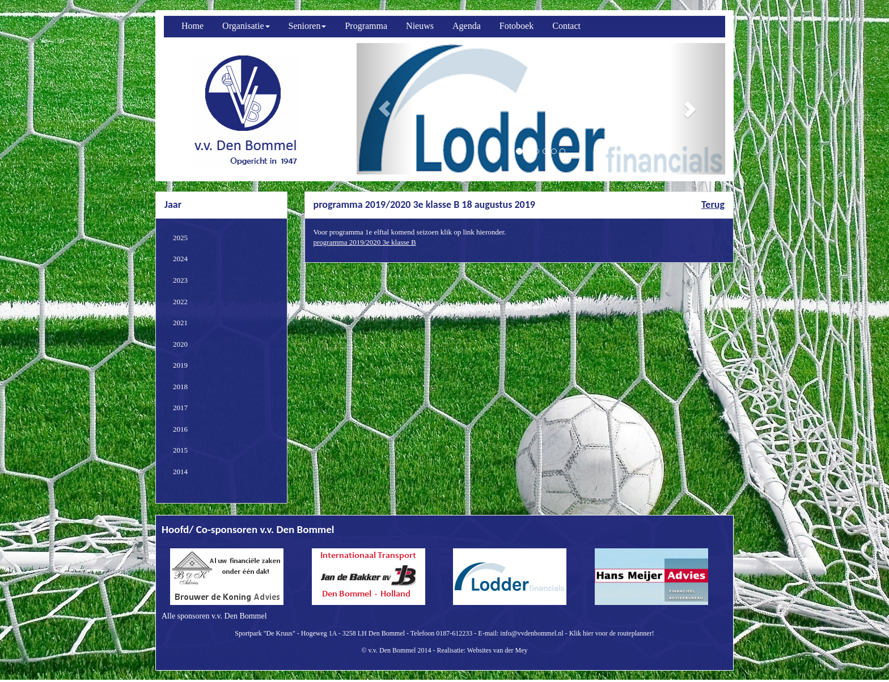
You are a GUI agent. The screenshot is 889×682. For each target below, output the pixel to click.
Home (192, 26)
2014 (180, 471)
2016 (180, 429)
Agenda (466, 26)
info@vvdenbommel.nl (531, 633)
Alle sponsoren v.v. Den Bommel (214, 616)
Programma (366, 26)
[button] (384, 108)
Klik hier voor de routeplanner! (611, 633)
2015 (180, 450)
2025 (180, 237)
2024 (180, 258)
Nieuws (420, 26)
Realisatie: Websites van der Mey (482, 650)
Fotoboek (516, 26)
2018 (180, 386)
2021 (180, 322)
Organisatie (245, 26)
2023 (180, 280)
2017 (180, 407)
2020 (180, 344)
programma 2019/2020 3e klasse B (365, 242)
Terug (713, 204)
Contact (566, 26)
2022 (180, 301)
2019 (180, 365)
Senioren (308, 26)
